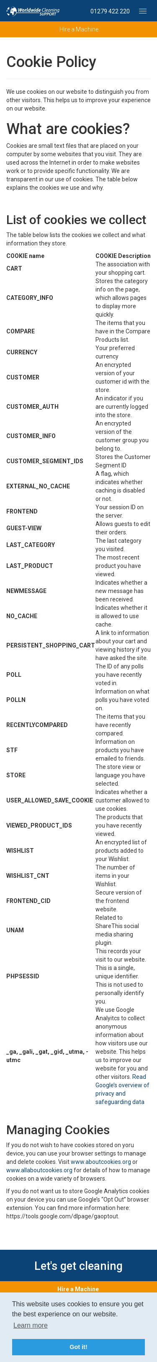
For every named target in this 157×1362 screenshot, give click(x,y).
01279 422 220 (110, 11)
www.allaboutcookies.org (39, 1170)
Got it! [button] (78, 1347)
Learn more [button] (30, 1325)
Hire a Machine (78, 1289)
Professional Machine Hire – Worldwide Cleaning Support (33, 11)
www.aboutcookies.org (101, 1161)
